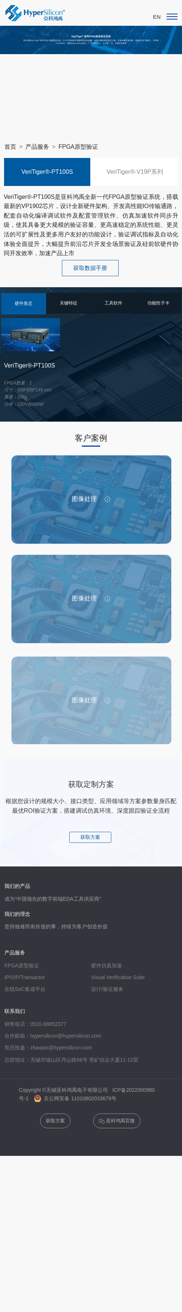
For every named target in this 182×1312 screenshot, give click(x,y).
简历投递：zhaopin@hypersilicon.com (48, 1103)
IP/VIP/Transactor (24, 1033)
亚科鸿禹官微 (117, 1177)
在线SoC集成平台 (24, 1045)
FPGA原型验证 (78, 147)
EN (157, 17)
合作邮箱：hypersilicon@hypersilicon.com (52, 1091)
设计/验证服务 (107, 1045)
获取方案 (90, 892)
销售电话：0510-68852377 (35, 1080)
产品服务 (37, 147)
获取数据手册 (90, 268)
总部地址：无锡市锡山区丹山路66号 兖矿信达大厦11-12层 (71, 1115)
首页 (10, 147)
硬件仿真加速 (106, 1021)
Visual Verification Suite (118, 1033)
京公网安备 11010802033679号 (75, 1154)
